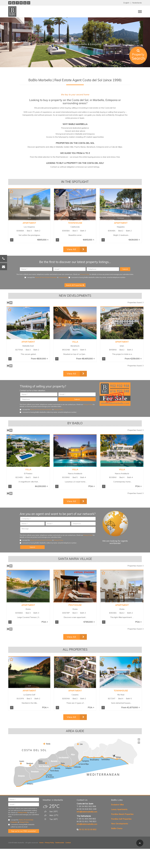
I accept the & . (46, 277)
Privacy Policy (84, 274)
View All (71, 249)
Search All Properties (75, 285)
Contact (68, 842)
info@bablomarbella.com (87, 811)
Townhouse (75, 223)
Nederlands (137, 3)
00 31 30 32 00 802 (87, 829)
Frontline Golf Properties (121, 819)
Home (41, 842)
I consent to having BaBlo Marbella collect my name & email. (21, 826)
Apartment (29, 223)
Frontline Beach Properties (122, 814)
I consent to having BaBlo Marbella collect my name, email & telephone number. (97, 277)
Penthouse (75, 605)
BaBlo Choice (116, 828)
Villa (75, 341)
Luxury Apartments (119, 809)
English (126, 3)
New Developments (119, 823)
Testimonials (59, 842)
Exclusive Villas (117, 804)
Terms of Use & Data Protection (46, 277)
